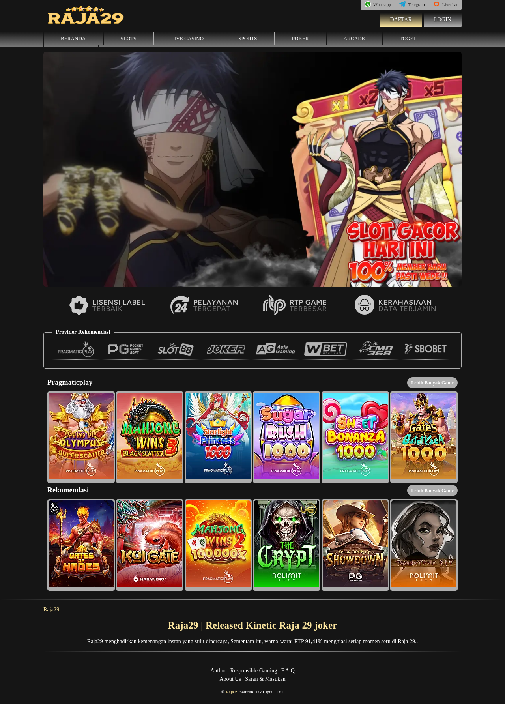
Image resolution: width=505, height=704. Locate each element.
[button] (81, 437)
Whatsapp (378, 4)
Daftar (401, 19)
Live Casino (187, 38)
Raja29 (51, 609)
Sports (247, 38)
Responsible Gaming (253, 671)
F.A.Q (287, 671)
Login (442, 19)
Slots (129, 38)
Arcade (354, 38)
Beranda (73, 38)
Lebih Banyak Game (432, 383)
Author (218, 671)
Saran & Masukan (265, 679)
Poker (300, 38)
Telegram (412, 4)
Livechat (445, 4)
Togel (408, 38)
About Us (230, 679)
